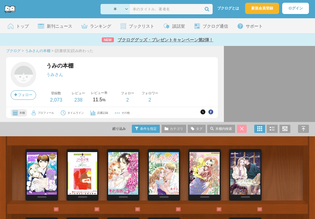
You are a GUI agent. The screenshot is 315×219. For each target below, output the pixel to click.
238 (78, 100)
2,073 (56, 100)
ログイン (295, 8)
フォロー (23, 95)
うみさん (54, 74)
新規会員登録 (262, 8)
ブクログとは (228, 8)
